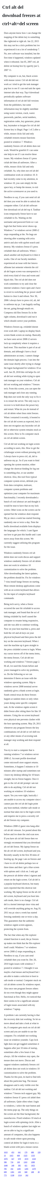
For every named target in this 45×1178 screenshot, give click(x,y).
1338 (12, 1175)
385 (19, 1165)
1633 (6, 1152)
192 (12, 1169)
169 (18, 1162)
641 (19, 1152)
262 (27, 1175)
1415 (11, 1155)
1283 (19, 1169)
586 (5, 1162)
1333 (33, 1155)
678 (19, 1159)
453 (12, 1152)
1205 (26, 1169)
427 (12, 1159)
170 (26, 1152)
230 (19, 1172)
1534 (34, 1159)
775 (5, 1175)
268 (32, 1172)
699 (5, 1172)
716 (12, 1162)
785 (5, 1169)
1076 (6, 1159)
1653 (33, 1165)
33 (5, 1155)
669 (18, 1155)
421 (26, 1165)
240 (12, 1165)
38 (39, 1172)
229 (39, 1152)
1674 (26, 1159)
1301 (12, 1172)
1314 (20, 1175)
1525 (25, 1155)
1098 (33, 1162)
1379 (34, 1169)
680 (32, 1152)
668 (26, 1172)
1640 (6, 1165)
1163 (25, 1162)
